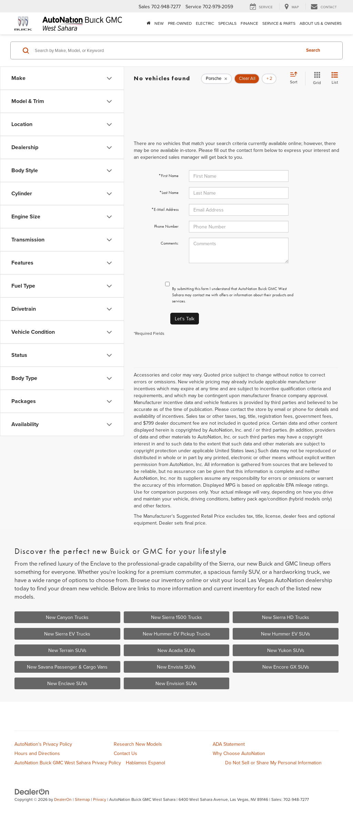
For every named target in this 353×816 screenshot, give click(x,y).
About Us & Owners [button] (321, 23)
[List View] (334, 78)
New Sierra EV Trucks (67, 633)
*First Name (169, 175)
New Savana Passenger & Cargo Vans (67, 666)
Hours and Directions (37, 753)
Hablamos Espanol (145, 762)
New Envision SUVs (176, 683)
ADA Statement (229, 744)
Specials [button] (227, 23)
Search (313, 50)
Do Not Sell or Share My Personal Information (273, 762)
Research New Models (138, 744)
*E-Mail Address (165, 209)
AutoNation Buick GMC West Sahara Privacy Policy (67, 762)
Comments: (170, 243)
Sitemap (82, 799)
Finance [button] (249, 23)
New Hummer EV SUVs (285, 633)
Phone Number (166, 226)
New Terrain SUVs (67, 650)
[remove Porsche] (216, 78)
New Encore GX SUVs (285, 666)
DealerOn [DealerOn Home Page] (63, 799)
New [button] (159, 23)
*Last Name (169, 192)
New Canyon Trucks (67, 617)
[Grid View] (315, 78)
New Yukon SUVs (285, 650)
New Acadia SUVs (176, 650)
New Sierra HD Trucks (285, 617)
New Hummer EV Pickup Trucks (176, 633)
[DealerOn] (32, 791)
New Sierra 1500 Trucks (176, 617)
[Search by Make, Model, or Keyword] (166, 50)
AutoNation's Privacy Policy (43, 744)
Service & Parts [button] (278, 23)
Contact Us (125, 753)
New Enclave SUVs (67, 683)
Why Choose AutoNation (239, 753)
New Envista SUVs (176, 666)
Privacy (99, 799)
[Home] (148, 23)
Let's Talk (184, 318)
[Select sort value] (295, 78)
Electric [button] (205, 23)
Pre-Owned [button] (180, 23)
